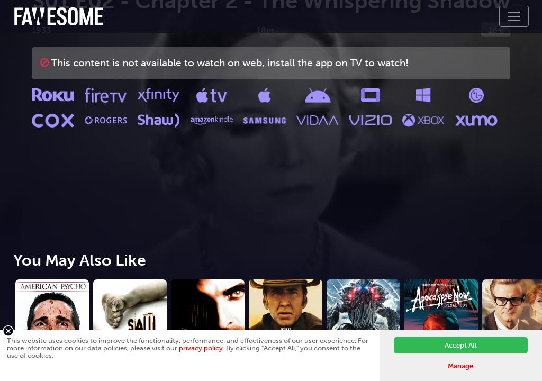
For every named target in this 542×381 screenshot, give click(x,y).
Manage (460, 366)
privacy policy (201, 348)
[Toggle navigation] (514, 16)
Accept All (461, 345)
